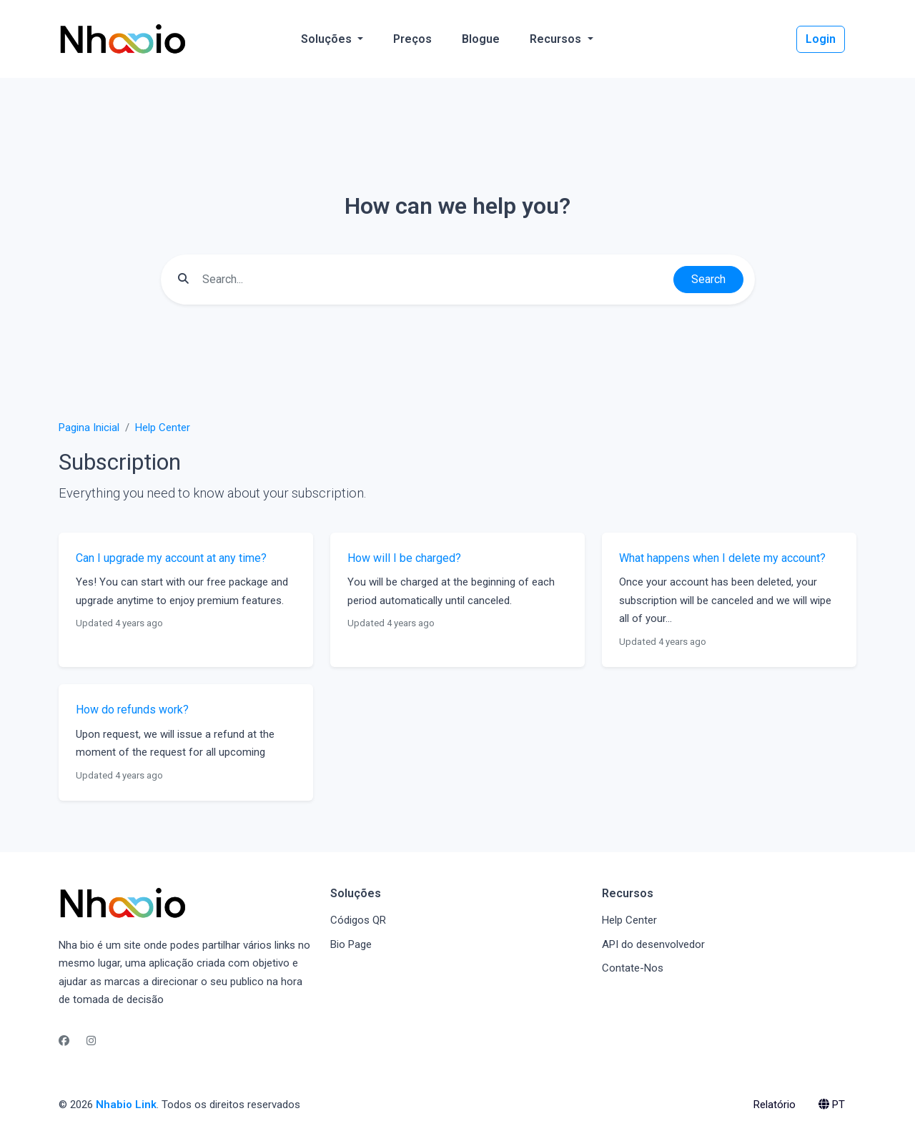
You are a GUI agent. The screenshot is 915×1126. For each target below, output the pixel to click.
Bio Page (351, 944)
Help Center (162, 427)
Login (821, 39)
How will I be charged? (404, 558)
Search (708, 279)
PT (831, 1104)
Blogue (481, 39)
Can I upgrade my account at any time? (171, 558)
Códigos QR (358, 920)
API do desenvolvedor (653, 944)
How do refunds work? (132, 709)
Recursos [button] (557, 39)
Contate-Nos (632, 968)
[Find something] (434, 279)
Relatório (774, 1104)
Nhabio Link (126, 1104)
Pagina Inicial (89, 427)
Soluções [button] (328, 39)
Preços (412, 39)
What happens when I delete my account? (722, 558)
